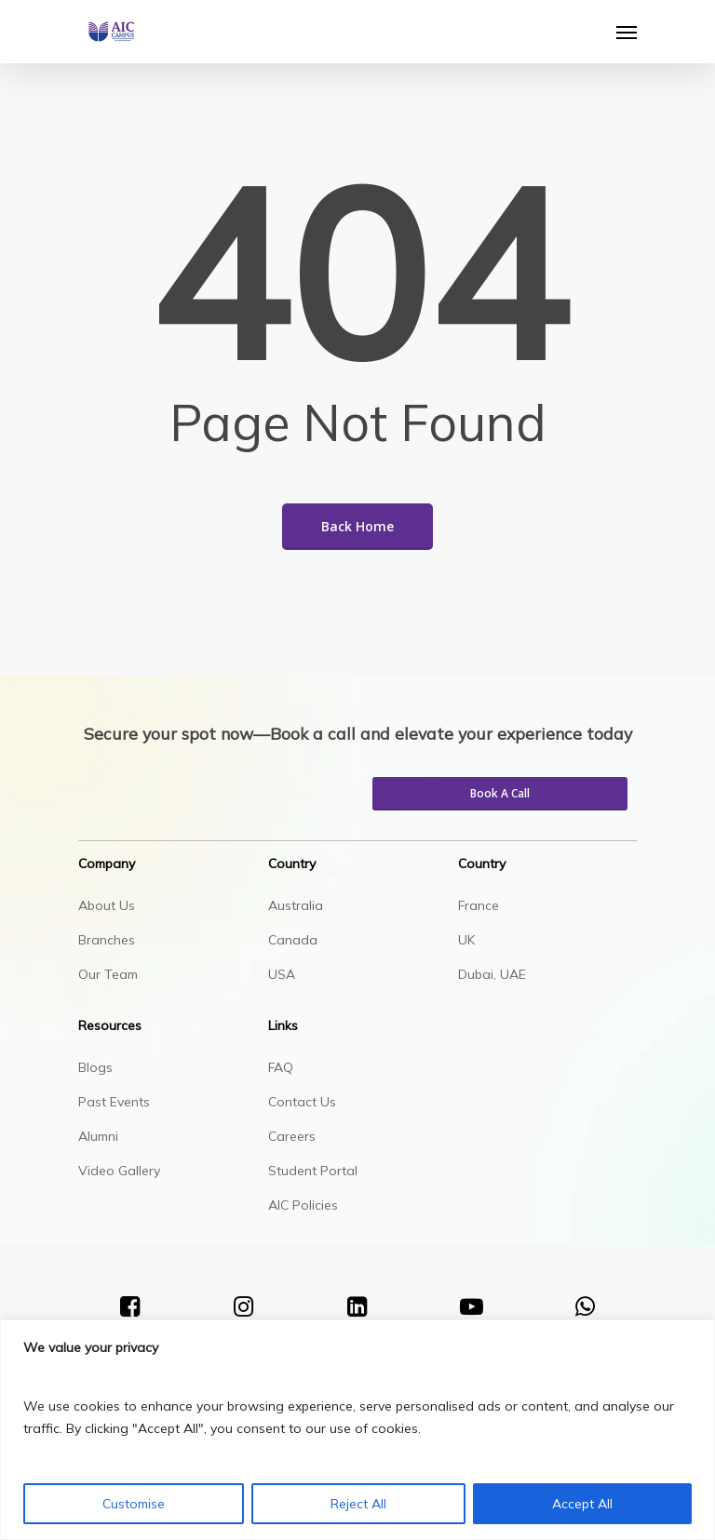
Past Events (114, 1101)
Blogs (95, 1067)
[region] (357, 1429)
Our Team (108, 974)
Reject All (358, 1503)
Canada (292, 939)
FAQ (280, 1067)
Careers (292, 1136)
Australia (295, 905)
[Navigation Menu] (626, 31)
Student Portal (313, 1170)
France (478, 905)
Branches (106, 939)
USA (281, 974)
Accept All (582, 1503)
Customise (133, 1503)
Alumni (98, 1136)
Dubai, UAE (492, 974)
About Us (106, 905)
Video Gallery (119, 1170)
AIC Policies (303, 1205)
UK (466, 939)
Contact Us (302, 1101)
